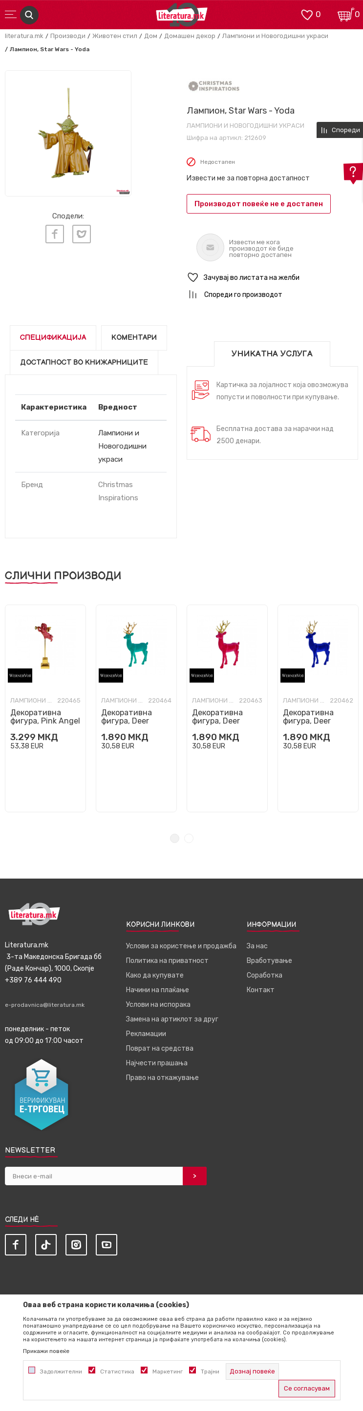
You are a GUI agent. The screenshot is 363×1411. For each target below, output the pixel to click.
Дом (150, 35)
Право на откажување (162, 1078)
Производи (67, 35)
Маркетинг (167, 1371)
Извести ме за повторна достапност (248, 178)
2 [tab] (188, 838)
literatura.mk (24, 35)
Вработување (269, 961)
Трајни (210, 1371)
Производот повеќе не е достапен (258, 203)
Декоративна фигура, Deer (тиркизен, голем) (135, 720)
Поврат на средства (159, 1048)
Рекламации (146, 1034)
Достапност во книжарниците (84, 362)
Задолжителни (61, 1371)
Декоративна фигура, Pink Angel (45, 716)
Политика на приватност (167, 961)
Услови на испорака (158, 1004)
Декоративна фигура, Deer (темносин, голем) (317, 720)
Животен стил (114, 35)
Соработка (264, 975)
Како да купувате (155, 975)
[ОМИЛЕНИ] (307, 14)
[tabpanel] (68, 133)
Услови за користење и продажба (181, 946)
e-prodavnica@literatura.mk (45, 1004)
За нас (257, 946)
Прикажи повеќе (46, 1351)
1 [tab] (174, 838)
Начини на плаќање (157, 990)
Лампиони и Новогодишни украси (275, 35)
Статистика (117, 1371)
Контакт (261, 990)
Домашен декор (189, 35)
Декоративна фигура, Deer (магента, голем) (223, 720)
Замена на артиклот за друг (172, 1019)
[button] (273, 277)
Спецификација (53, 337)
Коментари (134, 337)
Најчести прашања (157, 1063)
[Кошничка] (346, 14)
